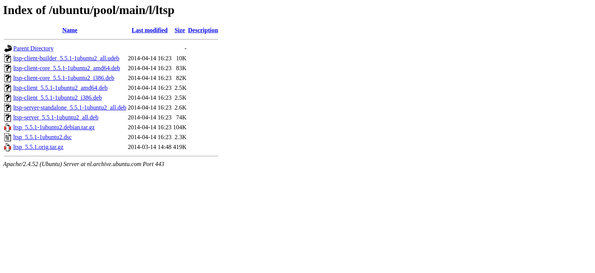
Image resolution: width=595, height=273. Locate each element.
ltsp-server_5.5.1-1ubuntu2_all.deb (55, 117)
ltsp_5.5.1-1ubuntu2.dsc (42, 137)
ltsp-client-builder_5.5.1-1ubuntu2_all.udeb (66, 58)
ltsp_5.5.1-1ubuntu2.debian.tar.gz (54, 127)
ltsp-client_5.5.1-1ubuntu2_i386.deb (57, 97)
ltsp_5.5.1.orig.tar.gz (38, 147)
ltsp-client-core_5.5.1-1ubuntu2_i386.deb (63, 78)
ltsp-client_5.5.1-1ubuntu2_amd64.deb (60, 88)
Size (180, 30)
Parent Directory (33, 48)
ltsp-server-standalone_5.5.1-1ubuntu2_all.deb (69, 107)
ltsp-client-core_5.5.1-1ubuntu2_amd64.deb (66, 68)
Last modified (150, 30)
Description (203, 30)
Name (69, 30)
